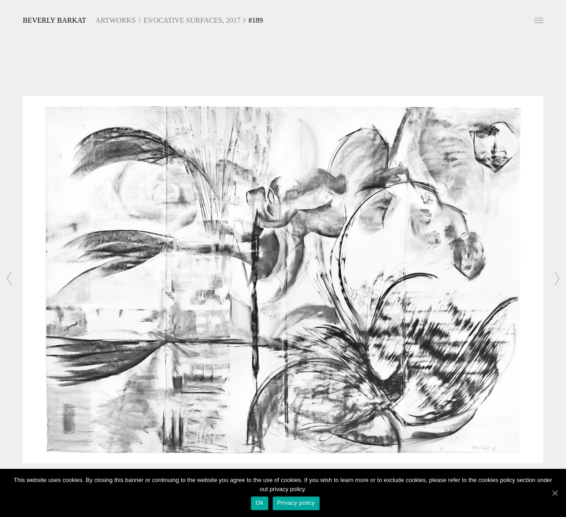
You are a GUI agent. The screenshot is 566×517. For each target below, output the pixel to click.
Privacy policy (296, 502)
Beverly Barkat (54, 20)
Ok (259, 502)
